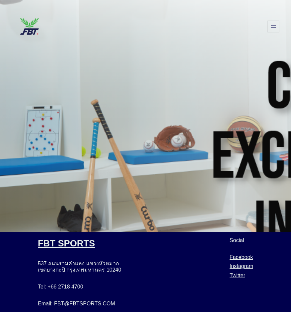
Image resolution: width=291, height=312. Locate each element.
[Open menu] (273, 26)
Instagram (241, 266)
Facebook (241, 257)
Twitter (237, 275)
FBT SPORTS (66, 243)
